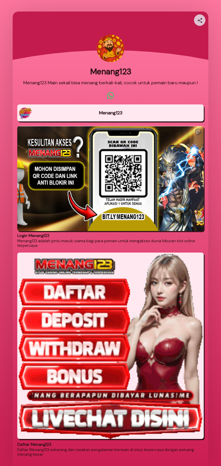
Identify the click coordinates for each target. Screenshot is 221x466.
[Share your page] (199, 20)
